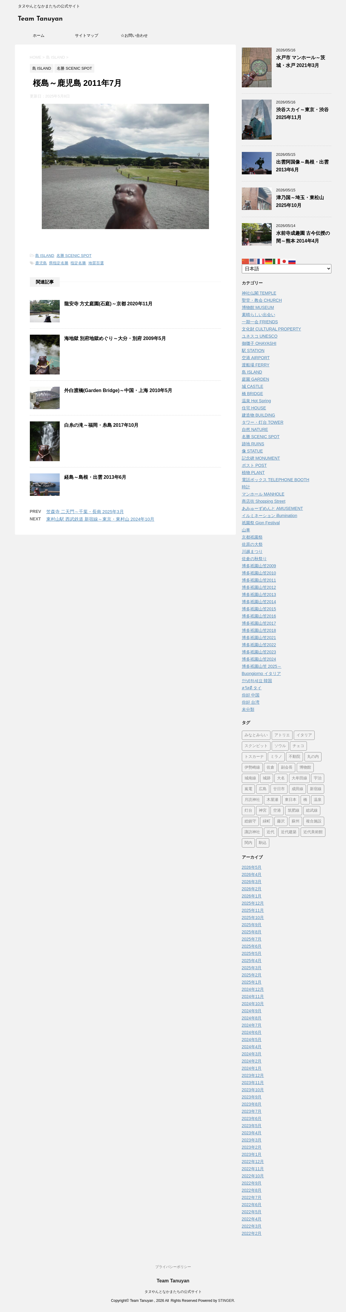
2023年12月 (253, 1075)
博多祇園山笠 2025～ (262, 666)
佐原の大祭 (252, 544)
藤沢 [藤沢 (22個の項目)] (281, 821)
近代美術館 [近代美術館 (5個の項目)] (313, 832)
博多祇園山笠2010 (259, 573)
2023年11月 (253, 1082)
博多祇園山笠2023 (259, 652)
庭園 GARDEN (255, 379)
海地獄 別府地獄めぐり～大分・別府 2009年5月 (115, 338)
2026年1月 (252, 896)
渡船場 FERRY (256, 364)
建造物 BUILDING (258, 415)
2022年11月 (253, 1168)
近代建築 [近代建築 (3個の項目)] (288, 832)
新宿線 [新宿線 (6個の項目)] (316, 789)
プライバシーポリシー (173, 1267)
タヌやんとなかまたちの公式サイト (173, 1292)
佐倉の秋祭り (254, 558)
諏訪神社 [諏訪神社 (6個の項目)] (252, 832)
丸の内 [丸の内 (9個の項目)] (313, 757)
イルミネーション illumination (269, 515)
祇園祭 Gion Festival (261, 522)
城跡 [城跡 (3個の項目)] (266, 778)
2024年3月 (252, 1054)
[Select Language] (286, 268)
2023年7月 (252, 1111)
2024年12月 (253, 989)
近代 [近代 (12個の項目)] (270, 832)
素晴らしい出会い (258, 314)
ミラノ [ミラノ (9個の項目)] (276, 757)
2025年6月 (252, 946)
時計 (246, 486)
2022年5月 (252, 1211)
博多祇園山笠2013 (259, 594)
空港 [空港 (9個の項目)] (277, 811)
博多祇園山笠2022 (259, 644)
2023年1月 (252, 1154)
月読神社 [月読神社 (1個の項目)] (252, 800)
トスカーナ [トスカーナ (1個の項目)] (254, 757)
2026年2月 (252, 888)
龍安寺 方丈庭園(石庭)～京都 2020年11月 (108, 303)
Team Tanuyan (40, 19)
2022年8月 (252, 1190)
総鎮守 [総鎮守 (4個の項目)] (250, 821)
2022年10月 (253, 1176)
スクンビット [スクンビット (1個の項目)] (256, 746)
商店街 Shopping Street (263, 501)
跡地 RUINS (253, 443)
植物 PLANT (253, 472)
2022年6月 (252, 1204)
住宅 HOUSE (254, 408)
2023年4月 (252, 1132)
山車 (246, 530)
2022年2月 (252, 1233)
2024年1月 (252, 1068)
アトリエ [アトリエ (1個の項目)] (282, 735)
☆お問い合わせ (134, 35)
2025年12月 (253, 903)
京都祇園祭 (252, 537)
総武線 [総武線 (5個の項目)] (312, 811)
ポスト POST (254, 465)
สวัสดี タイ (252, 687)
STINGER (226, 1301)
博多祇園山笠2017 (259, 623)
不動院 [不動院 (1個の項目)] (294, 757)
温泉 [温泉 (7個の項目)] (318, 800)
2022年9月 (252, 1183)
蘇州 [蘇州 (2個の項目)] (295, 821)
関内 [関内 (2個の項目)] (248, 843)
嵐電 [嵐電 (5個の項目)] (248, 789)
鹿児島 (41, 263)
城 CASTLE (252, 386)
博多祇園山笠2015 (259, 609)
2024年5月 (252, 1039)
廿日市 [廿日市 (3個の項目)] (279, 789)
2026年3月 (252, 881)
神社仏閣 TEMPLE (259, 293)
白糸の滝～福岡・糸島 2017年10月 (101, 425)
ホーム (38, 35)
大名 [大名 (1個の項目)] (281, 778)
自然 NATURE (255, 429)
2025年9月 (252, 924)
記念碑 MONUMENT (261, 458)
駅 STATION (253, 350)
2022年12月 (253, 1161)
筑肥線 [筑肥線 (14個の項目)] (293, 811)
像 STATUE (252, 451)
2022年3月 (252, 1226)
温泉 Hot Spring (256, 400)
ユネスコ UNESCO (260, 336)
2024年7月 (252, 1025)
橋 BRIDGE (252, 393)
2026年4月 (252, 874)
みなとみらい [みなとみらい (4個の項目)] (256, 735)
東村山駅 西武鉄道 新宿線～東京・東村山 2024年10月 (100, 519)
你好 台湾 (251, 702)
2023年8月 (252, 1104)
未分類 (248, 709)
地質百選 (96, 263)
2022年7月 (252, 1197)
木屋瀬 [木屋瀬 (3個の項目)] (272, 800)
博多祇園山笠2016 (259, 616)
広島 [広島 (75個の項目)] (263, 789)
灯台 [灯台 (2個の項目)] (248, 811)
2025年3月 (252, 967)
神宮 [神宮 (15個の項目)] (263, 811)
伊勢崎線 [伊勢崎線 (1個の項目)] (252, 767)
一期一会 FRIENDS (260, 321)
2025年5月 (252, 953)
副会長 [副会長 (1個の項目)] (287, 767)
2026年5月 (252, 867)
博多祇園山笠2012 (259, 587)
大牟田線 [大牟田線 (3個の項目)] (299, 778)
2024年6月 (252, 1032)
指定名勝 (78, 263)
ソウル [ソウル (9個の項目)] (280, 746)
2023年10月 (253, 1089)
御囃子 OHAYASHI (259, 343)
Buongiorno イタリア (261, 673)
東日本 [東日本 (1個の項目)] (290, 800)
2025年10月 (253, 917)
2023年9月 (252, 1097)
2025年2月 (252, 975)
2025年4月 (252, 960)
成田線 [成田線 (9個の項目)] (297, 789)
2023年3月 (252, 1140)
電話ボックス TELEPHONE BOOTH (275, 479)
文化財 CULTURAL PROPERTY (271, 329)
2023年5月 (252, 1125)
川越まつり (252, 551)
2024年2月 (252, 1061)
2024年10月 (253, 1003)
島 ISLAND (44, 255)
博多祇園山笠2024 (259, 659)
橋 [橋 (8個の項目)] (305, 800)
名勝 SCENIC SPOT (74, 255)
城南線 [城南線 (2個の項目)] (250, 778)
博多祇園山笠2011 (259, 580)
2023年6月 (252, 1118)
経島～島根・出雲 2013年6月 (95, 477)
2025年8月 (252, 931)
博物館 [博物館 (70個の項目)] (305, 767)
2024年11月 (253, 996)
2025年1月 (252, 982)
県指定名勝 (58, 263)
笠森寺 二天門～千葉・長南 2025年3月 (85, 511)
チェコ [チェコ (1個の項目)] (298, 746)
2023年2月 (252, 1147)
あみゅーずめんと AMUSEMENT (272, 508)
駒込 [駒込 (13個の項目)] (263, 843)
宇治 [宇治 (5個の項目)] (318, 778)
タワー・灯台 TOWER (263, 422)
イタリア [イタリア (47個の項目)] (304, 735)
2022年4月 (252, 1219)
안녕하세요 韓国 (257, 680)
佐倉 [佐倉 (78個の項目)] (270, 767)
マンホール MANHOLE (263, 494)
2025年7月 (252, 939)
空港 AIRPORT (256, 357)
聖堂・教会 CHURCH (262, 300)
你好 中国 (251, 695)
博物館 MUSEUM (258, 307)
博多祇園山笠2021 (259, 637)
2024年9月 (252, 1010)
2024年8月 (252, 1018)
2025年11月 (253, 910)
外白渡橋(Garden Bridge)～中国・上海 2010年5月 (118, 390)
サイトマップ (86, 35)
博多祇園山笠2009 (259, 565)
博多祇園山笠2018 (259, 630)
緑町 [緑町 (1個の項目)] (266, 821)
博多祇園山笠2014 (259, 601)
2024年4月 (252, 1046)
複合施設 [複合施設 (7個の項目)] (314, 821)
